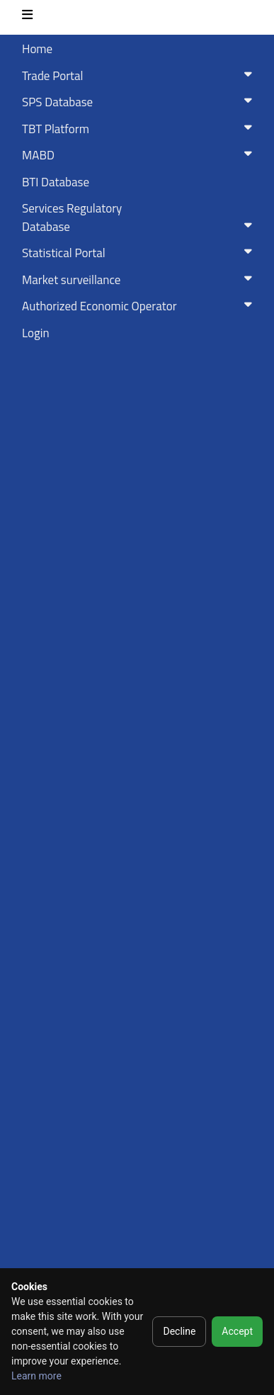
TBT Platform (140, 129)
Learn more (36, 1376)
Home (37, 49)
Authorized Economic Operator (140, 306)
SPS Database (140, 102)
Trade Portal (140, 76)
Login (36, 333)
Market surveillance (140, 280)
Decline (179, 1331)
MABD (140, 155)
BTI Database (55, 182)
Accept (237, 1331)
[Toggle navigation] (27, 17)
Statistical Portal (140, 253)
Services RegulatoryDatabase (140, 217)
